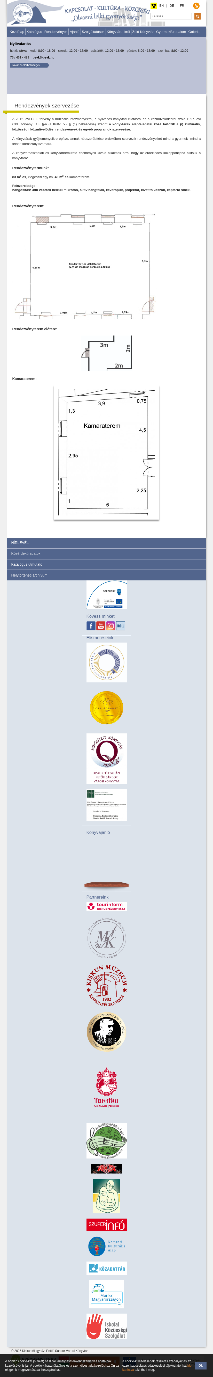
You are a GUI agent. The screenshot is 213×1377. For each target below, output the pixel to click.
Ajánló (75, 32)
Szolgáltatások (93, 32)
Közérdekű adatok (26, 553)
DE (172, 6)
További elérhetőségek (26, 65)
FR (182, 6)
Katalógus (34, 32)
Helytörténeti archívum (29, 575)
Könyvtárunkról (118, 32)
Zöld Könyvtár (143, 32)
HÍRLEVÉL (20, 543)
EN (162, 6)
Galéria (194, 32)
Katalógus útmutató (27, 564)
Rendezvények (55, 32)
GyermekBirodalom (171, 32)
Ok (201, 1365)
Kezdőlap (17, 32)
